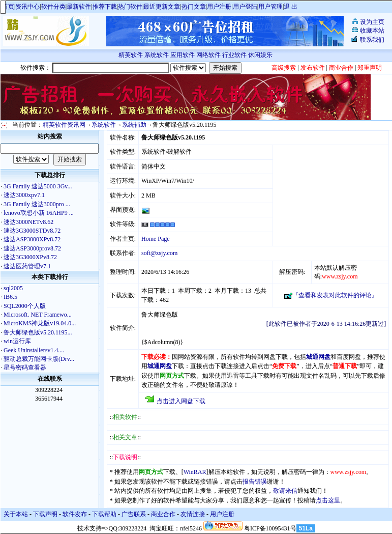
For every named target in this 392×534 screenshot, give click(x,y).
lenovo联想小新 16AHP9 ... (39, 212)
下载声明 (45, 514)
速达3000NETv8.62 (28, 222)
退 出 (290, 6)
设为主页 (372, 21)
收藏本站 (372, 30)
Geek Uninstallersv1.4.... (34, 350)
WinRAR (195, 471)
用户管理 (270, 6)
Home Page (155, 238)
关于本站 (16, 514)
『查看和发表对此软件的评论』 (335, 295)
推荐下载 (105, 6)
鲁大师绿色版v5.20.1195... (38, 332)
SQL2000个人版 (25, 306)
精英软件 (130, 55)
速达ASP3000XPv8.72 (32, 239)
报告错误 (255, 481)
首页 (8, 6)
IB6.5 (10, 296)
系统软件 (156, 55)
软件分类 (53, 6)
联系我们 (372, 39)
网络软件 (208, 55)
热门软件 (130, 6)
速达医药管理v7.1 (27, 266)
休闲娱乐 (261, 55)
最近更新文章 (161, 6)
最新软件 (79, 6)
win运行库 (17, 341)
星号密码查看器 (25, 367)
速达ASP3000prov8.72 (32, 248)
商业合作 (163, 514)
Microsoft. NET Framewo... (38, 314)
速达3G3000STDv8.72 (32, 230)
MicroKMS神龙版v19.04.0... (40, 323)
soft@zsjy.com (159, 253)
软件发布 (75, 514)
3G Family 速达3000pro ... (37, 204)
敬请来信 (285, 490)
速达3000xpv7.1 (24, 195)
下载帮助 (104, 514)
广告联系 (134, 514)
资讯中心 (27, 6)
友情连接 (192, 514)
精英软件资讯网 (64, 124)
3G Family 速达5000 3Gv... (38, 186)
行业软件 (234, 55)
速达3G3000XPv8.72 (30, 257)
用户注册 (219, 6)
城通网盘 (318, 356)
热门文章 (194, 6)
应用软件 (182, 55)
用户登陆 (245, 6)
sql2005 (13, 288)
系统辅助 (134, 124)
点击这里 (328, 500)
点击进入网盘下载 (181, 401)
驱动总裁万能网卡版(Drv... (39, 358)
